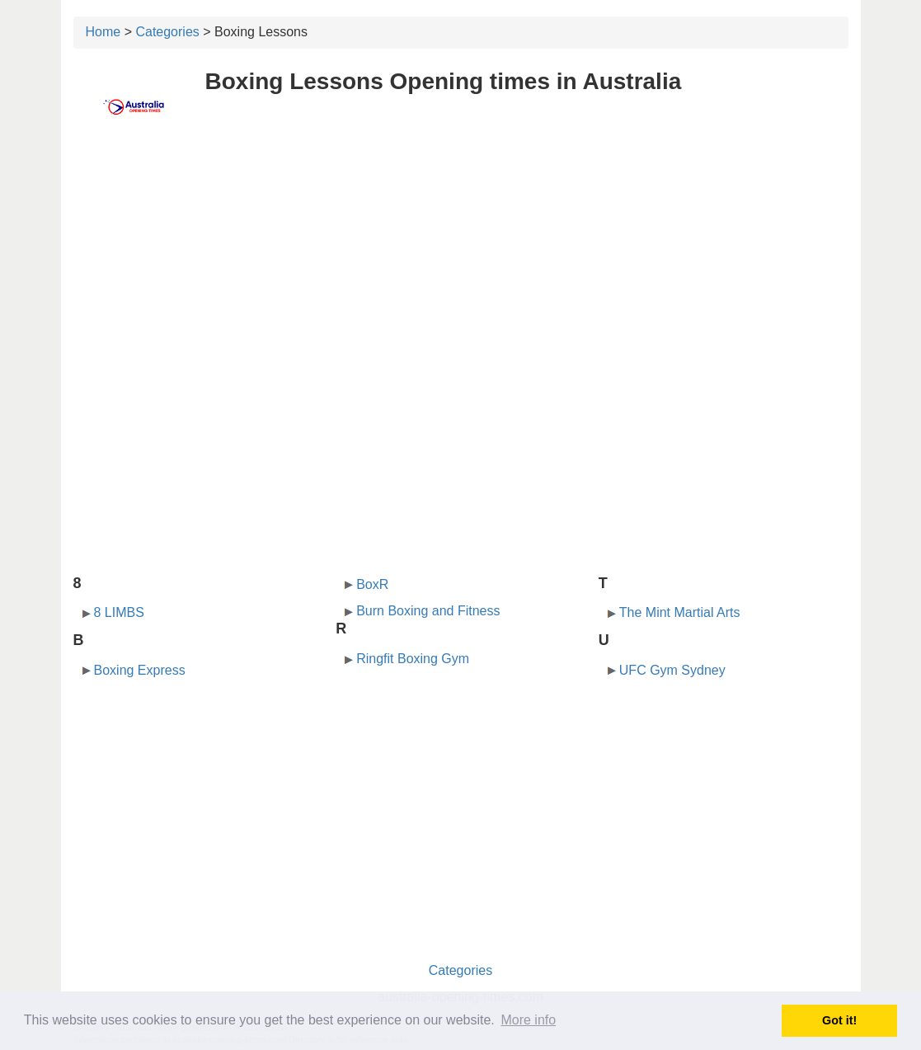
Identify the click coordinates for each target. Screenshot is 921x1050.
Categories (167, 32)
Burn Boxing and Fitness (428, 611)
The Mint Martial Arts (679, 612)
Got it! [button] (839, 1020)
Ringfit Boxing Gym (412, 659)
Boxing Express (140, 670)
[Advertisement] (460, 261)
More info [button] (528, 1020)
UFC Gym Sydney (672, 670)
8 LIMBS (119, 612)
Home (103, 32)
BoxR (372, 584)
